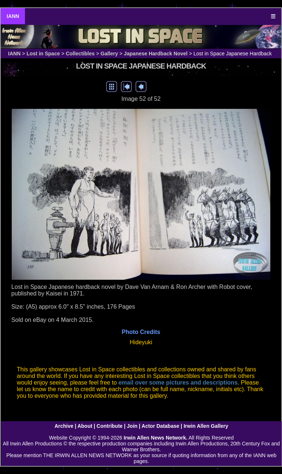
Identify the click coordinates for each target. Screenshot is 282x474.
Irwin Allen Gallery (206, 426)
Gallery (109, 53)
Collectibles (80, 53)
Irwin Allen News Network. (156, 438)
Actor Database (161, 426)
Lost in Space (43, 53)
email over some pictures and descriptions (178, 382)
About (84, 426)
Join (132, 426)
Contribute (110, 426)
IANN (13, 16)
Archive (63, 426)
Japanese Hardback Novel (156, 53)
